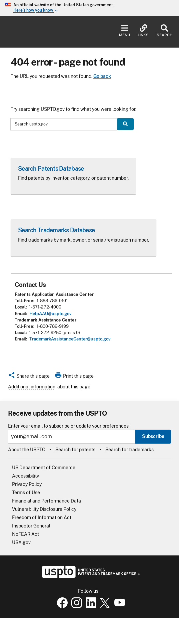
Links (143, 30)
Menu (124, 30)
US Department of (43, 467)
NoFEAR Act (25, 534)
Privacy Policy (27, 484)
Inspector (31, 525)
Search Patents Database (51, 168)
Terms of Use (26, 492)
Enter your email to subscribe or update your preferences (68, 426)
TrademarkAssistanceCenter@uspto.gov (70, 338)
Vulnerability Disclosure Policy (44, 509)
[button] (29, 377)
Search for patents (75, 449)
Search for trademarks (129, 449)
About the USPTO (26, 449)
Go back (102, 76)
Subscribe (153, 436)
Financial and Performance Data (46, 501)
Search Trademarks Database (56, 230)
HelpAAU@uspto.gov (50, 313)
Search (164, 30)
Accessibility (25, 476)
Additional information (31, 386)
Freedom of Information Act (41, 517)
